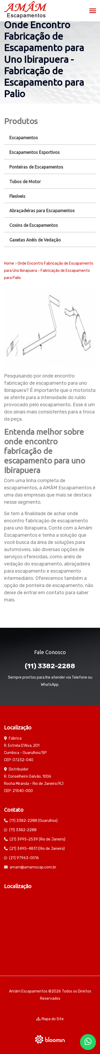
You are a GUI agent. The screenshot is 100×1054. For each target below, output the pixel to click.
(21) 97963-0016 (24, 858)
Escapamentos (23, 137)
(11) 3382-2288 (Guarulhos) (34, 820)
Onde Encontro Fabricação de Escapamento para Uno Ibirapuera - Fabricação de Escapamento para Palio (48, 270)
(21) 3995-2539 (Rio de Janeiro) (37, 839)
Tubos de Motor (25, 181)
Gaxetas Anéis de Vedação (35, 239)
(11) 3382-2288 (50, 666)
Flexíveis (17, 196)
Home (9, 263)
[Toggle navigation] (92, 11)
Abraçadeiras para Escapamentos (42, 210)
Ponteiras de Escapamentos (36, 167)
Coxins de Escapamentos (33, 225)
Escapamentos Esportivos (34, 152)
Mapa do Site (50, 1019)
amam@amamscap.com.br (33, 867)
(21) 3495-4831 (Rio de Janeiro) (37, 848)
